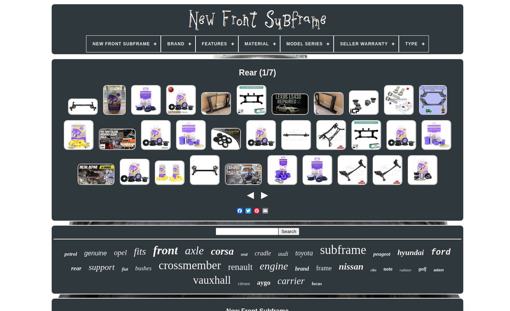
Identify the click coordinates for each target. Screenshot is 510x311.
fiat (125, 269)
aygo (263, 282)
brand (302, 269)
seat (244, 254)
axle (194, 250)
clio (373, 270)
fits (140, 251)
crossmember (190, 265)
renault (240, 267)
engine (274, 266)
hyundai (410, 252)
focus (317, 283)
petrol (70, 254)
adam (439, 270)
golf (423, 269)
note (388, 269)
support (101, 267)
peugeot (381, 254)
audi (283, 254)
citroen (244, 283)
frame (324, 268)
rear (76, 268)
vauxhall (212, 280)
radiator (405, 270)
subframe (343, 250)
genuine (95, 253)
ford (440, 252)
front (165, 250)
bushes (143, 268)
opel (120, 252)
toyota (304, 253)
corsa (222, 251)
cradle (263, 253)
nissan (351, 266)
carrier (291, 281)
